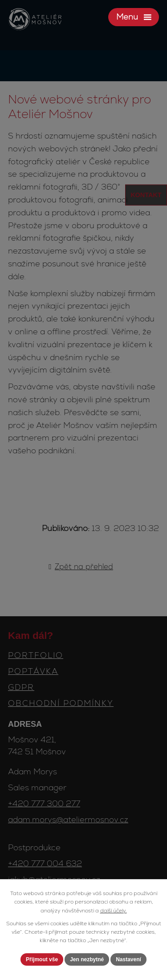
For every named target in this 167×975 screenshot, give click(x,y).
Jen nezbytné (87, 959)
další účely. (113, 910)
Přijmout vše (42, 959)
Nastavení (128, 959)
